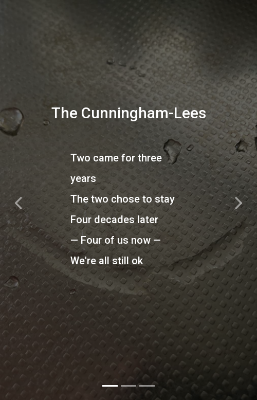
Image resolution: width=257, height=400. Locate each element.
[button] (19, 200)
